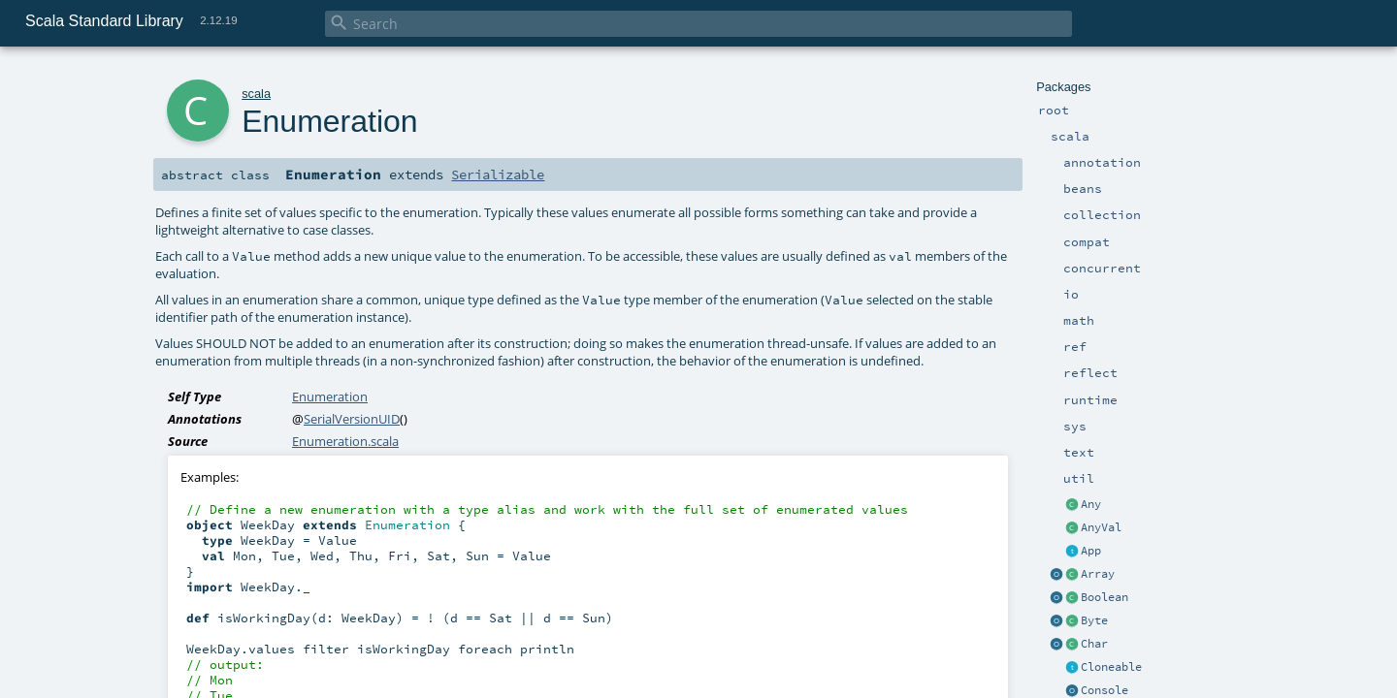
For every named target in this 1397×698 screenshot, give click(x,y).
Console (1104, 690)
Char (1094, 643)
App (1091, 550)
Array (1098, 574)
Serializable (497, 174)
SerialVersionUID (352, 419)
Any (1091, 504)
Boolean (1104, 597)
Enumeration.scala (345, 441)
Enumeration (330, 396)
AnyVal (1101, 527)
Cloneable (1111, 667)
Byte (1094, 620)
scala (256, 93)
